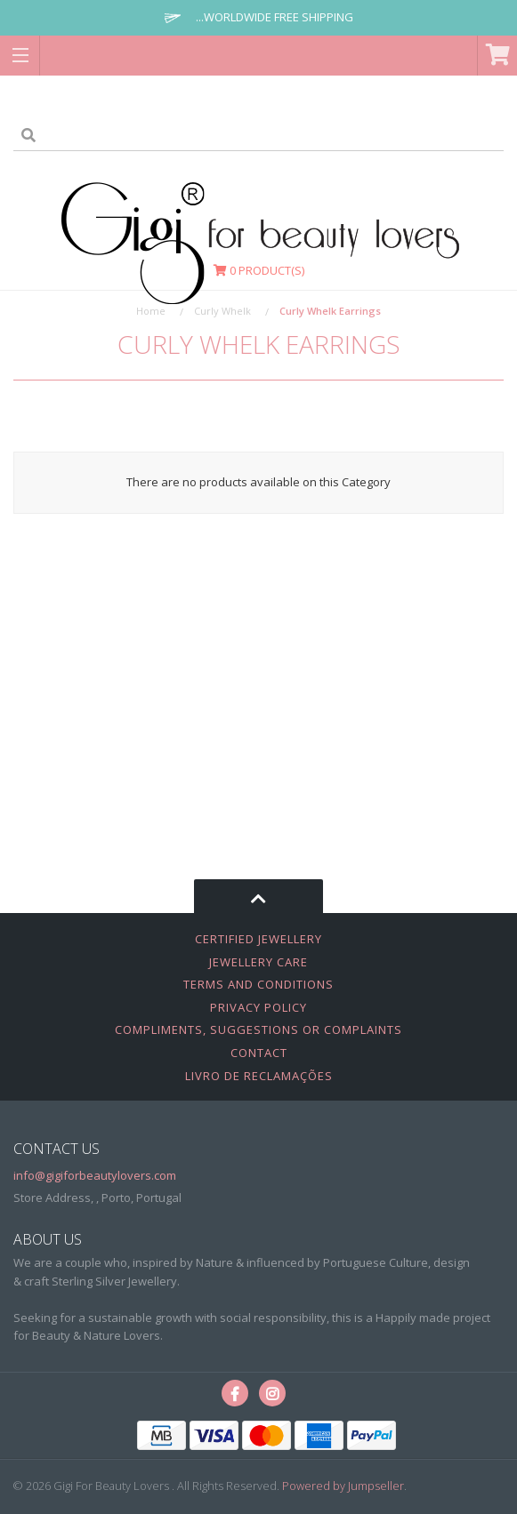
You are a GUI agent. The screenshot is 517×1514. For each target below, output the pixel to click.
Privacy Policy (258, 1007)
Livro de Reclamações (259, 1076)
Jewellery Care (258, 962)
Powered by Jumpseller (343, 1486)
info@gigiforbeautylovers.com (94, 1175)
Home (151, 310)
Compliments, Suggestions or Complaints (258, 1029)
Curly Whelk (222, 310)
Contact (258, 1053)
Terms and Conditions (258, 984)
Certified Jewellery (258, 939)
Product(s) (259, 270)
